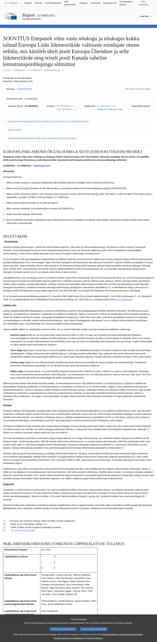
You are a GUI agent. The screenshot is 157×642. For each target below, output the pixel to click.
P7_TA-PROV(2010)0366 (23, 530)
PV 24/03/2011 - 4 (65, 106)
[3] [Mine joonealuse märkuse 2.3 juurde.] (122, 448)
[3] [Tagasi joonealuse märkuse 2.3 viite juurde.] (4, 527)
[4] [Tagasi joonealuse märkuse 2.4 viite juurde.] (4, 530)
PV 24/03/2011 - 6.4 (106, 106)
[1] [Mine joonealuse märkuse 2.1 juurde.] (17, 253)
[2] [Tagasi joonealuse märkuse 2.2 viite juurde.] (4, 524)
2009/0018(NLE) (25, 89)
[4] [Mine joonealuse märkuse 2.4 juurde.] (29, 496)
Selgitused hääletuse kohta (110, 109)
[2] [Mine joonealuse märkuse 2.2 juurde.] (113, 444)
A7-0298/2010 (125, 299)
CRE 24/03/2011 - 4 (66, 109)
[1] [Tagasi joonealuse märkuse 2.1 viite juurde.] (4, 521)
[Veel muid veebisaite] (145, 3)
